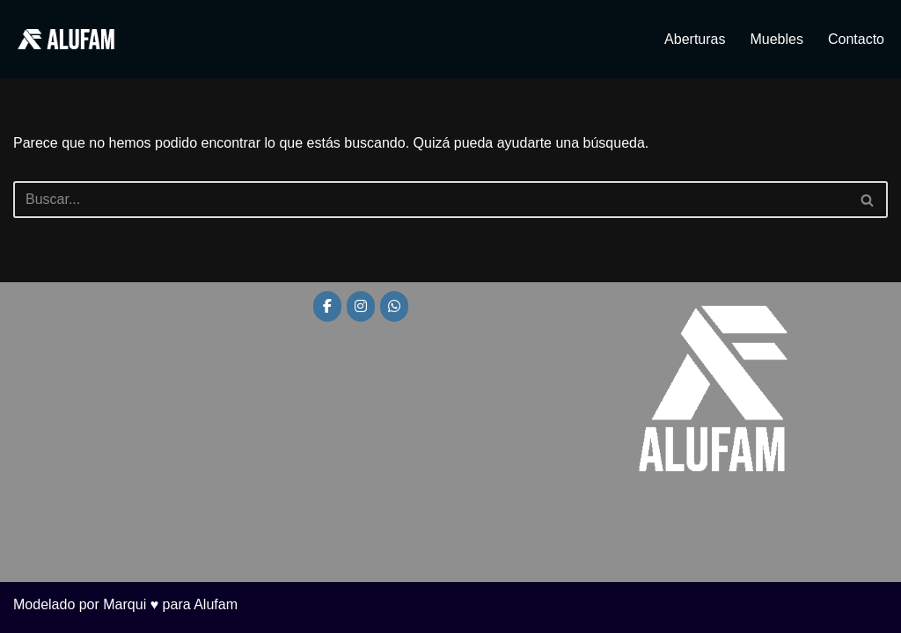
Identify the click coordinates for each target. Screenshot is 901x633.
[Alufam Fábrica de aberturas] (66, 39)
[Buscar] (430, 199)
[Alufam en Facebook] (327, 306)
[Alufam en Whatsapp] (394, 306)
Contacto (856, 39)
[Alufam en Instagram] (361, 306)
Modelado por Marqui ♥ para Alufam (125, 604)
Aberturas (694, 39)
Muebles (776, 39)
